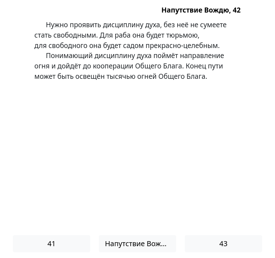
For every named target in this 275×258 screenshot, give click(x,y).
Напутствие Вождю (138, 243)
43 (223, 243)
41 (52, 243)
